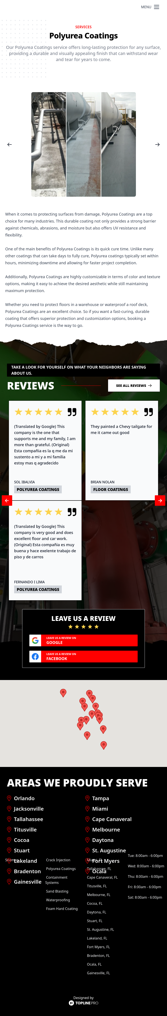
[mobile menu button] (156, 7)
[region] (83, 144)
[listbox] (83, 144)
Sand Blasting (57, 891)
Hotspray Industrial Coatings (43, 7)
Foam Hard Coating (62, 908)
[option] (83, 144)
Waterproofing (58, 900)
